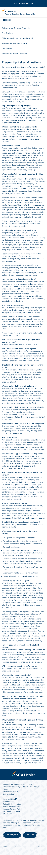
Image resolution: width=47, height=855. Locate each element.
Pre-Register (7, 33)
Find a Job (30, 835)
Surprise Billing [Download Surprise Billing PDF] (10, 799)
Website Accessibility (11, 806)
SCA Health (7, 814)
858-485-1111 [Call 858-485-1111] (23, 3)
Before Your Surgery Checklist (16, 28)
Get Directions (8, 794)
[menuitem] (23, 774)
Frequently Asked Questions (15, 54)
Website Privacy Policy (12, 809)
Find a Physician (12, 835)
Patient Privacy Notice (12, 804)
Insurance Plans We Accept (14, 43)
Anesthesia (7, 48)
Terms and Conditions (11, 811)
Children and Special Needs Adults (18, 38)
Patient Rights (8, 801)
